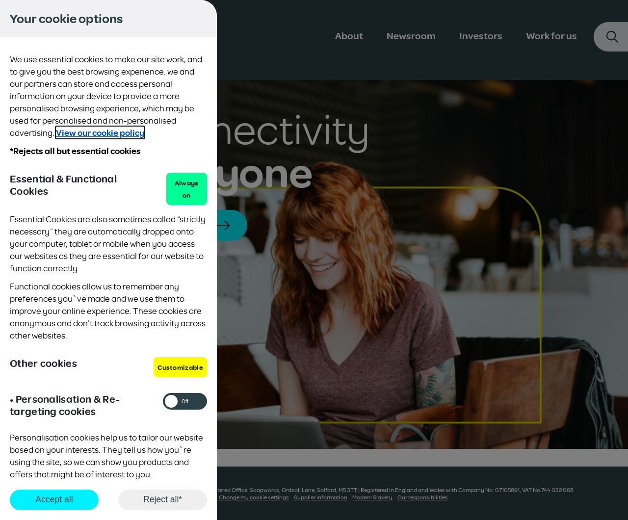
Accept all (54, 499)
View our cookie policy (100, 132)
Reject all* (162, 499)
